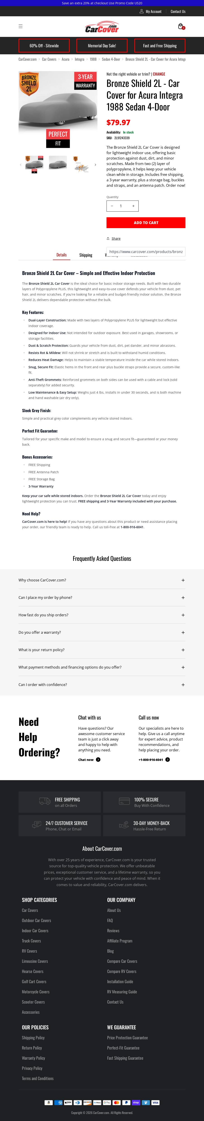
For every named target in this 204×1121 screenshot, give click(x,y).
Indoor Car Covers (35, 930)
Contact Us (178, 11)
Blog (110, 951)
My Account (150, 11)
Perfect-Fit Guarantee (123, 1048)
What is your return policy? (41, 649)
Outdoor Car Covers (36, 920)
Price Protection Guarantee (127, 1037)
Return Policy (32, 1048)
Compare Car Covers (122, 961)
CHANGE (159, 74)
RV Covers (29, 951)
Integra (79, 59)
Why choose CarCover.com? (42, 580)
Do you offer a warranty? (40, 632)
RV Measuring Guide (122, 991)
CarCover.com (28, 59)
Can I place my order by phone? (45, 597)
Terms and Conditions (38, 1078)
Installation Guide (120, 981)
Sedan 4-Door (111, 59)
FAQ (110, 920)
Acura (65, 59)
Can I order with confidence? (43, 684)
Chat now (89, 759)
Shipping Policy (33, 1037)
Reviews (113, 930)
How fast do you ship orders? (43, 614)
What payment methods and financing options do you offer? (70, 667)
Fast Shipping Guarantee (125, 1058)
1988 (93, 59)
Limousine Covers (35, 961)
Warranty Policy (33, 1058)
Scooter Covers (33, 1002)
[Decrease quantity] (112, 206)
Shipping (85, 255)
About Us (114, 910)
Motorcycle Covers (36, 991)
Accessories (31, 1012)
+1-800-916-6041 (154, 759)
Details (62, 255)
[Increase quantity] (133, 206)
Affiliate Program (119, 941)
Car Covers (49, 59)
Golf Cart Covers (34, 981)
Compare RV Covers (121, 971)
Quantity (113, 197)
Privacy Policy (32, 1068)
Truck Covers (31, 941)
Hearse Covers (32, 971)
